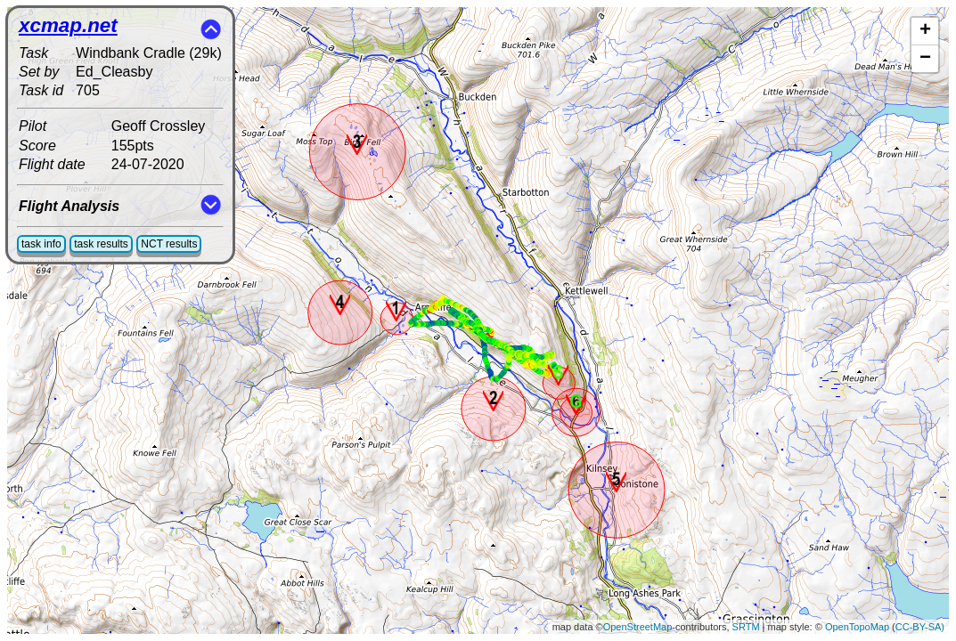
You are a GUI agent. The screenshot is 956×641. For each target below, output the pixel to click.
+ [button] (925, 31)
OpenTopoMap (857, 626)
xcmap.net (68, 25)
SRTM (746, 626)
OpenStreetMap (638, 626)
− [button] (925, 58)
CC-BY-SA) (919, 626)
